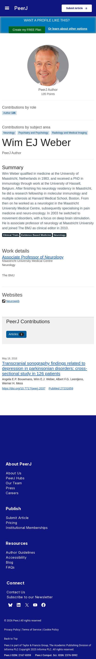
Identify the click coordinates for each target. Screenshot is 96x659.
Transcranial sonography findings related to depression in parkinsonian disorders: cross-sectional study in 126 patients (44, 368)
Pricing (11, 523)
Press (10, 488)
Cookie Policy (51, 629)
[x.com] (27, 605)
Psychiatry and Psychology (33, 132)
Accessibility (16, 557)
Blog (9, 562)
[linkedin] (18, 605)
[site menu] (6, 8)
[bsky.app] (10, 605)
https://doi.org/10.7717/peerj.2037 (23, 388)
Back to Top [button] (11, 638)
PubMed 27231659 (61, 388)
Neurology (9, 132)
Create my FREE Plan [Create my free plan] (27, 29)
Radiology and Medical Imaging (69, 132)
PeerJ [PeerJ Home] (21, 8)
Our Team (14, 483)
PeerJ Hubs (15, 478)
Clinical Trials (11, 235)
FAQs (10, 567)
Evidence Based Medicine (36, 235)
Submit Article (17, 518)
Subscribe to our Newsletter (30, 597)
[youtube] (35, 605)
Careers (12, 493)
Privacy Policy (12, 629)
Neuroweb (12, 301)
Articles (16, 334)
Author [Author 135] (9, 113)
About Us (13, 473)
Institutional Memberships (27, 528)
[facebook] (43, 605)
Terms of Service (31, 629)
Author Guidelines (20, 552)
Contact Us (16, 592)
